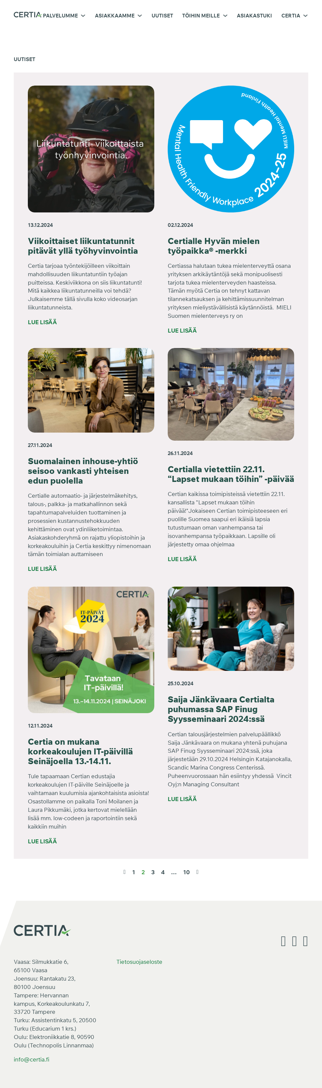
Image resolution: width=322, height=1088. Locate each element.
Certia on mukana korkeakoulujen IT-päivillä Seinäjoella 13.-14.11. (80, 751)
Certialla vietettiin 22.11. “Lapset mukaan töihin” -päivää (231, 474)
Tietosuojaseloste (139, 961)
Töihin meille (201, 15)
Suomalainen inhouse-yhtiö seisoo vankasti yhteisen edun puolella (83, 471)
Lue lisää (42, 322)
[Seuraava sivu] (197, 872)
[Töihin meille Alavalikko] (225, 15)
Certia (290, 15)
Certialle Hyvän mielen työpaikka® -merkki (214, 246)
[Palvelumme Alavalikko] (83, 15)
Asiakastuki (254, 15)
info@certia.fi (31, 1059)
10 (186, 872)
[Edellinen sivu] (124, 872)
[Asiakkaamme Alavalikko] (139, 15)
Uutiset (162, 15)
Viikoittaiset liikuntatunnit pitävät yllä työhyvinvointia (83, 246)
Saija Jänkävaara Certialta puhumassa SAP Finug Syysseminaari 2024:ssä (221, 709)
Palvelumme (60, 15)
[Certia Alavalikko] (305, 15)
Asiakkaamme (115, 15)
